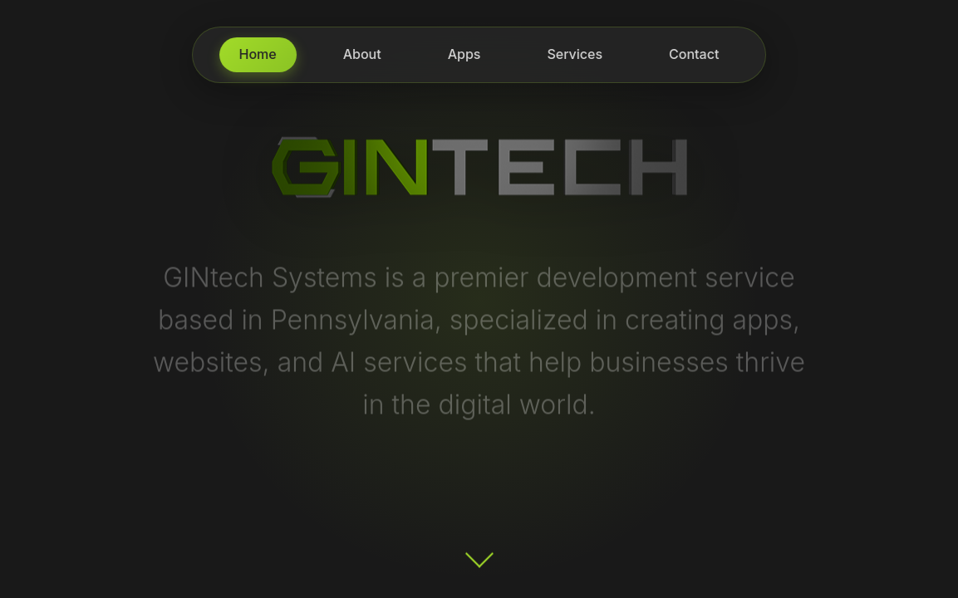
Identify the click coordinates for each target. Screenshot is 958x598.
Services (574, 54)
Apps (464, 54)
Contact (694, 54)
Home (258, 54)
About (362, 54)
